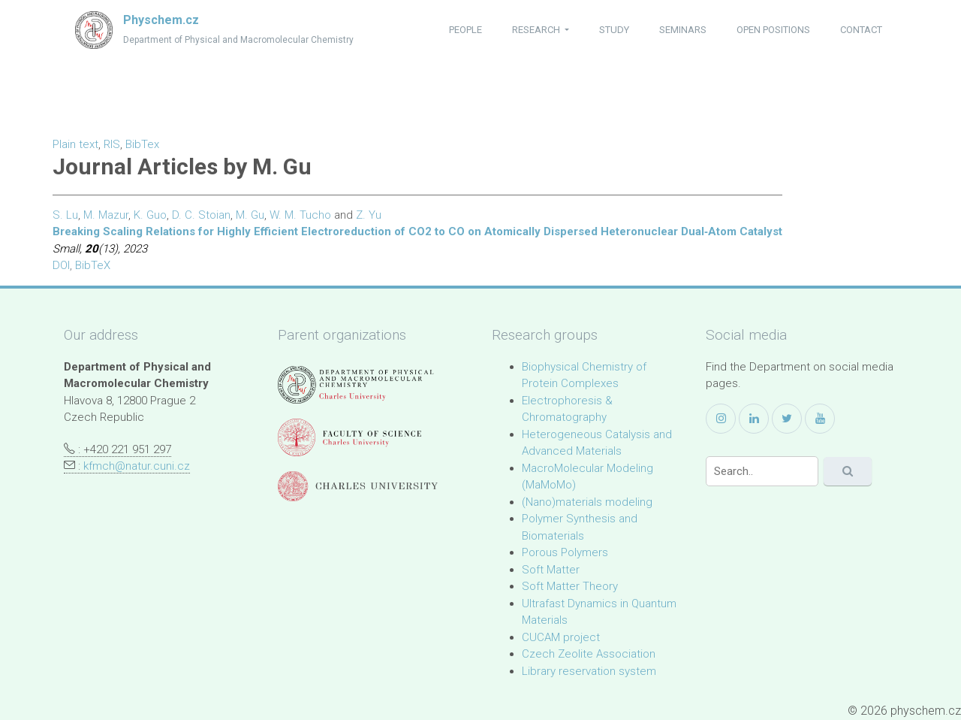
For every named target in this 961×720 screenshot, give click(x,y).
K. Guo (150, 215)
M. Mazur (105, 215)
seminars (682, 29)
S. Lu (65, 215)
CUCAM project (561, 637)
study (614, 29)
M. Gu (250, 215)
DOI (61, 265)
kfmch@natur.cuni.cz (136, 466)
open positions (773, 29)
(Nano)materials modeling (587, 502)
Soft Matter (551, 569)
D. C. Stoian (201, 215)
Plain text (75, 144)
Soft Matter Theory (570, 586)
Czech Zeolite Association (588, 654)
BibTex (142, 144)
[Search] (762, 471)
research (537, 29)
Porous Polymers (565, 552)
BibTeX (92, 265)
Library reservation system (589, 671)
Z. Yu (368, 215)
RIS (112, 144)
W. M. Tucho (300, 215)
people (465, 29)
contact (861, 29)
